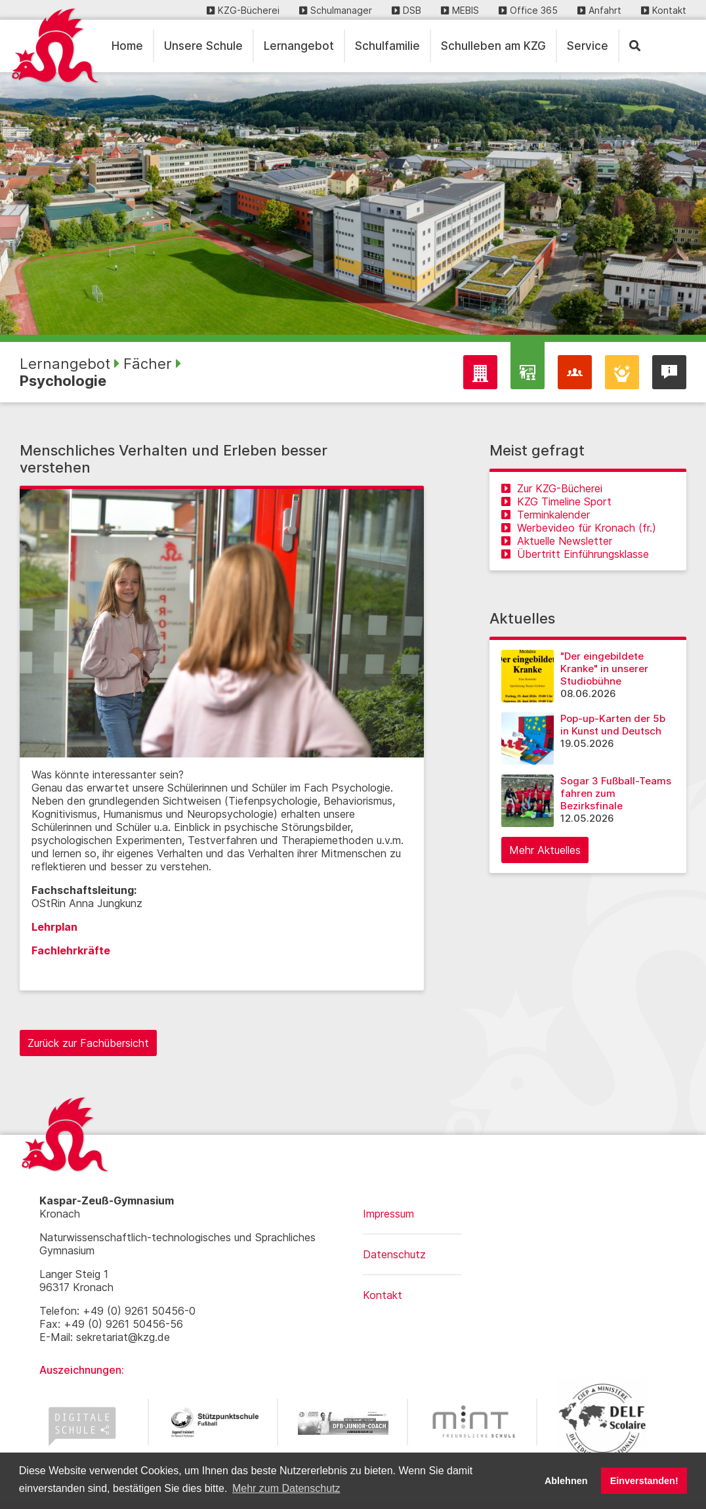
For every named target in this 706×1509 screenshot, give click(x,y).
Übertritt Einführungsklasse (575, 554)
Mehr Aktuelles (545, 850)
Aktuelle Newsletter (556, 540)
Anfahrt (599, 10)
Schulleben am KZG (493, 46)
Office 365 (528, 10)
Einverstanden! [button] (644, 1481)
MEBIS (460, 10)
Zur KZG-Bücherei (551, 488)
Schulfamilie (387, 46)
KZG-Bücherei (243, 10)
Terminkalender (545, 514)
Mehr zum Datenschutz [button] (286, 1488)
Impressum (388, 1213)
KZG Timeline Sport (556, 501)
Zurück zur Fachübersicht (88, 1043)
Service (587, 46)
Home (127, 46)
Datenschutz (394, 1254)
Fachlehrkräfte (70, 950)
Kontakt (663, 10)
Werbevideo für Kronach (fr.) (578, 527)
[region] (353, 203)
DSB (406, 10)
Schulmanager (335, 10)
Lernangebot (299, 46)
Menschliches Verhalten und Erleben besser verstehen (173, 459)
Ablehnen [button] (566, 1481)
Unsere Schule (203, 46)
